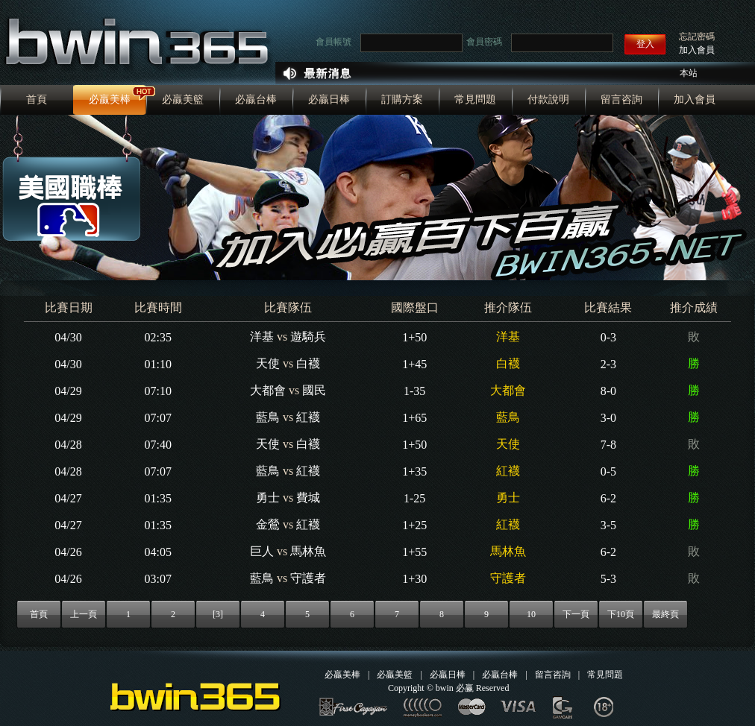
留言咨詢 (621, 99)
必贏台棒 (256, 99)
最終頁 (665, 614)
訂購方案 (402, 99)
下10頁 (620, 614)
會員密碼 (484, 42)
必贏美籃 (183, 99)
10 (531, 614)
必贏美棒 (110, 99)
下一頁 (576, 614)
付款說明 (548, 99)
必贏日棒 (329, 99)
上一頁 (83, 614)
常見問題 (475, 99)
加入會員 (697, 50)
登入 (645, 44)
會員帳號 (333, 42)
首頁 (36, 99)
